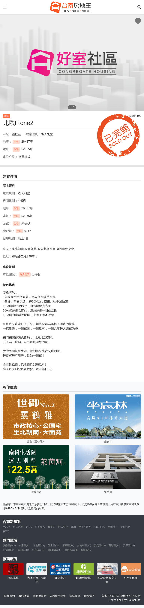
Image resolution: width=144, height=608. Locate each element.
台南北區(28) (71, 550)
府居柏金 (63, 526)
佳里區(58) (53, 545)
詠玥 (73, 526)
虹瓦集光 (40, 526)
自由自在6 (99, 526)
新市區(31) (23, 550)
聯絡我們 (89, 595)
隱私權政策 (39, 595)
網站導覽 (75, 595)
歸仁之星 (18, 526)
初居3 (29, 526)
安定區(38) (100, 545)
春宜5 (6, 531)
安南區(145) (9, 545)
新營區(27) (86, 550)
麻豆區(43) (68, 545)
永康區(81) (24, 545)
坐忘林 (6, 526)
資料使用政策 (58, 595)
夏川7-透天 (85, 526)
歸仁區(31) (38, 550)
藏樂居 (51, 526)
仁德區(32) (8, 550)
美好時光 (125, 526)
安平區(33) (129, 545)
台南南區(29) (53, 550)
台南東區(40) (84, 545)
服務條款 (24, 595)
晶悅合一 (113, 526)
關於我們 (9, 595)
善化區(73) (39, 545)
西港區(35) (114, 545)
